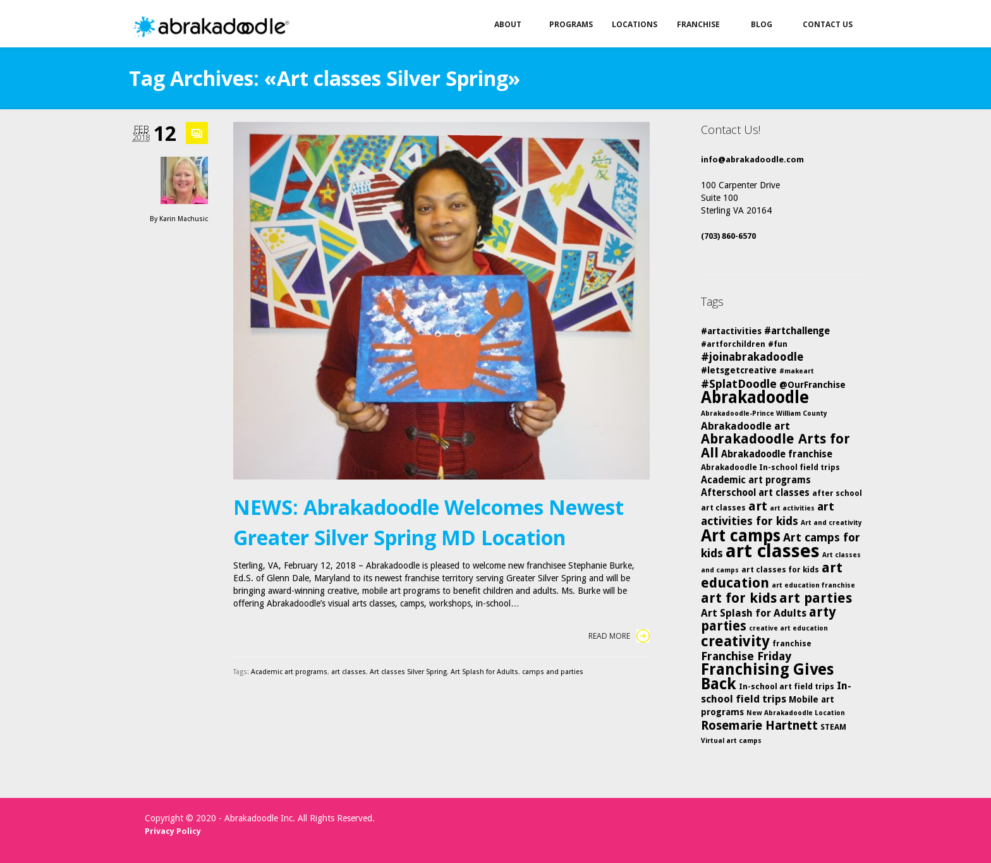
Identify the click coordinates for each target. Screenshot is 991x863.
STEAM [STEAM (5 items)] (833, 727)
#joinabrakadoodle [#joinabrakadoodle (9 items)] (752, 357)
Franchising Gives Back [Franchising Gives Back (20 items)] (767, 676)
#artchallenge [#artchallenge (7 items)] (797, 331)
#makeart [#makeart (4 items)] (796, 371)
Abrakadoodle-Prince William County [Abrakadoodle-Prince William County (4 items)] (764, 413)
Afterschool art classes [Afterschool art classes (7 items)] (755, 492)
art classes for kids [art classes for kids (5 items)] (780, 569)
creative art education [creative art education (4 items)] (788, 628)
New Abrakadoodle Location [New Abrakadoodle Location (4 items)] (795, 713)
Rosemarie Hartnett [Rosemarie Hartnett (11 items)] (759, 725)
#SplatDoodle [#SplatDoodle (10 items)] (739, 383)
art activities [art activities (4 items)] (792, 508)
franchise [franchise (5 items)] (792, 643)
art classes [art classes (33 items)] (773, 551)
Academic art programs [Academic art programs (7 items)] (756, 480)
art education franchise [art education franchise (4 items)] (813, 585)
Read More (619, 636)
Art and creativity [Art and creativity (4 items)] (831, 523)
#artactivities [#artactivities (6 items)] (731, 331)
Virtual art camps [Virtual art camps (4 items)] (731, 741)
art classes (348, 672)
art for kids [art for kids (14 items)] (739, 598)
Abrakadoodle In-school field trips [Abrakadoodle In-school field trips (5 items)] (770, 467)
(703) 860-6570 (728, 236)
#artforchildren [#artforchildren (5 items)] (733, 344)
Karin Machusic (183, 219)
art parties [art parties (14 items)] (815, 598)
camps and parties (552, 672)
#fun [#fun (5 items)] (777, 344)
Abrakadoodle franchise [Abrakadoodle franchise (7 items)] (776, 454)
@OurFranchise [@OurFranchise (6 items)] (812, 385)
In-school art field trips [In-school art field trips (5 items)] (786, 686)
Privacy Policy (173, 831)
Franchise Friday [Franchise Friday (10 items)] (746, 656)
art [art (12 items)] (757, 506)
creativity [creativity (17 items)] (735, 641)
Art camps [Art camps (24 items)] (741, 535)
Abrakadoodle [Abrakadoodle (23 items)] (755, 397)
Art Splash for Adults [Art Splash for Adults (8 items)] (753, 613)
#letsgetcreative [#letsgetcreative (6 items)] (739, 370)
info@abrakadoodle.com (752, 159)
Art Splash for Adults (484, 672)
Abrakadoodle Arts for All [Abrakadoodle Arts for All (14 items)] (775, 446)
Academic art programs (289, 672)
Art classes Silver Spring (408, 672)
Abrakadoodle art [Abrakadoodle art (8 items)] (745, 426)
